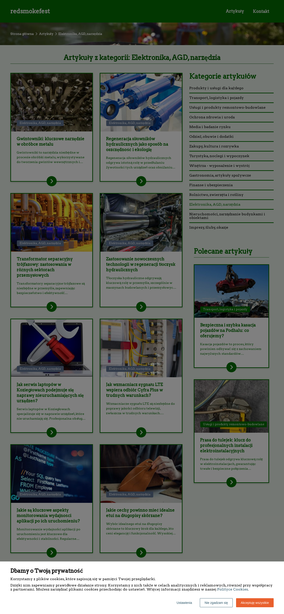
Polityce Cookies (232, 589)
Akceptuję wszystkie (255, 603)
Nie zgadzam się (216, 603)
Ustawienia (184, 603)
